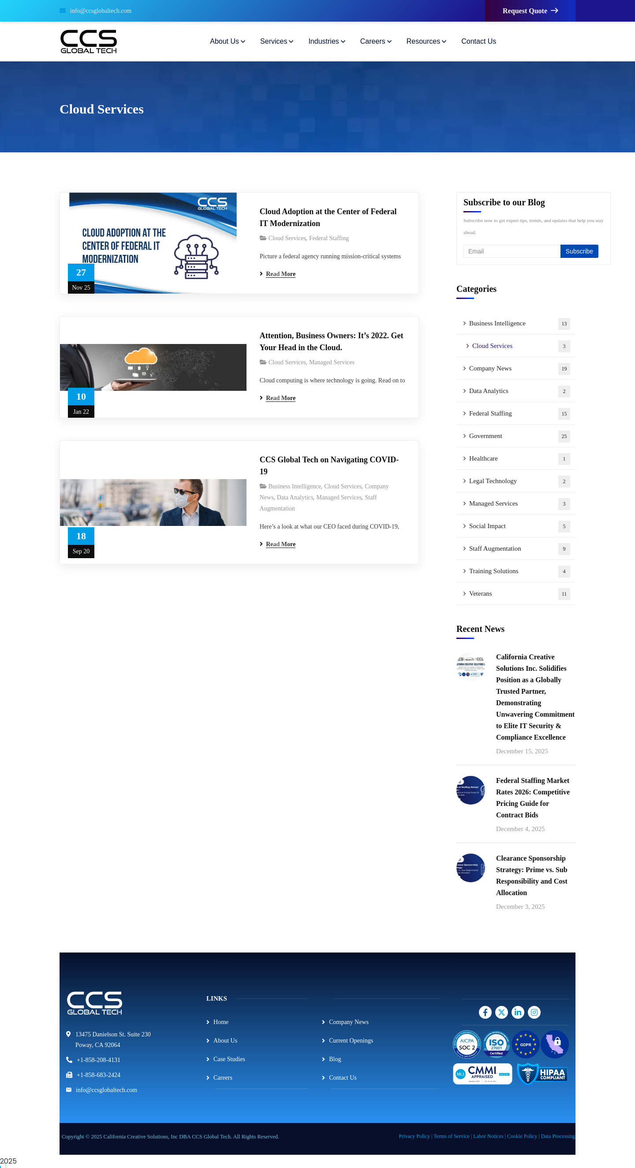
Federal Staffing (329, 238)
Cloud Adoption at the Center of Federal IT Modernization (328, 217)
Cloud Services (287, 238)
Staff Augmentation (519, 549)
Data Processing (558, 1136)
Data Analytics (295, 497)
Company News (519, 369)
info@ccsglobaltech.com (95, 11)
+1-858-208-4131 (98, 1060)
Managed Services (332, 362)
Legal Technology (519, 482)
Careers (222, 1077)
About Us (225, 1040)
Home (220, 1022)
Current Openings (351, 1040)
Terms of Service (451, 1136)
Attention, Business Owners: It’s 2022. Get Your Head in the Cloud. (331, 341)
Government (519, 436)
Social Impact (519, 527)
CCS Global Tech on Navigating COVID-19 (329, 465)
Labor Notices (488, 1136)
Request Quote (530, 11)
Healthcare (519, 459)
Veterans (519, 594)
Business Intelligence (295, 486)
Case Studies (229, 1059)
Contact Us (343, 1077)
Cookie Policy (522, 1136)
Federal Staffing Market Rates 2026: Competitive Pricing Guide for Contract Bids (533, 798)
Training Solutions (519, 572)
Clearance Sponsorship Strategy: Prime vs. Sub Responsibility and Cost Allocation (532, 875)
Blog (335, 1059)
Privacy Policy (414, 1136)
